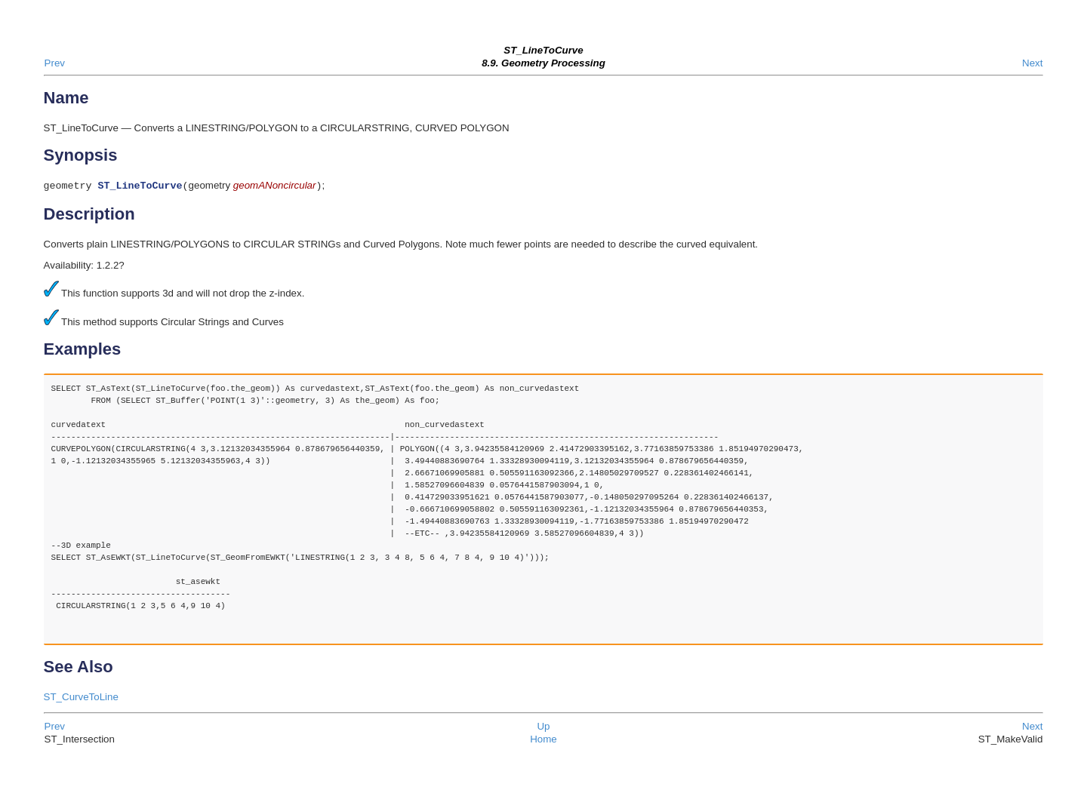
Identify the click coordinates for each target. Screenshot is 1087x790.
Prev (55, 63)
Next (1032, 63)
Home (543, 740)
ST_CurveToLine (81, 698)
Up (543, 727)
